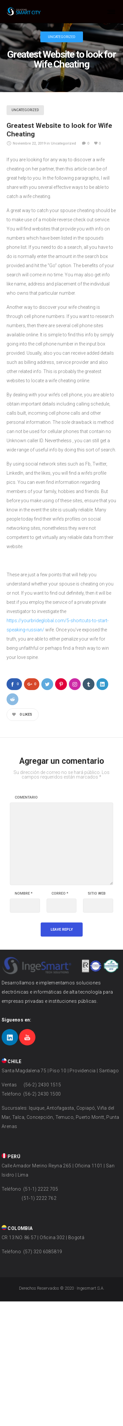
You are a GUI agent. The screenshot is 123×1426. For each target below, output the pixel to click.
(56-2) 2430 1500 (41, 1094)
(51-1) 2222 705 (40, 1189)
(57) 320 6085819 (42, 1251)
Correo (59, 893)
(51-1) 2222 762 (39, 1198)
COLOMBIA (17, 1228)
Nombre (23, 893)
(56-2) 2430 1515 (41, 1084)
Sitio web (97, 893)
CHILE (11, 1061)
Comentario (26, 797)
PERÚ (11, 1156)
